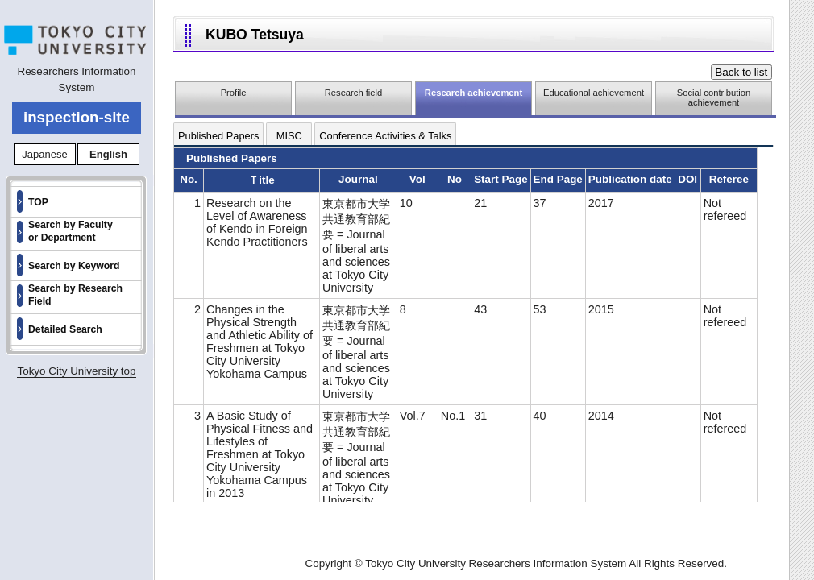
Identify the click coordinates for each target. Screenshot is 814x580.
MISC (289, 136)
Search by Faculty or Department (70, 231)
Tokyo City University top (76, 371)
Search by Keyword (74, 265)
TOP (38, 202)
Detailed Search (65, 329)
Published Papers (218, 136)
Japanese (44, 154)
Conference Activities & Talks (385, 136)
